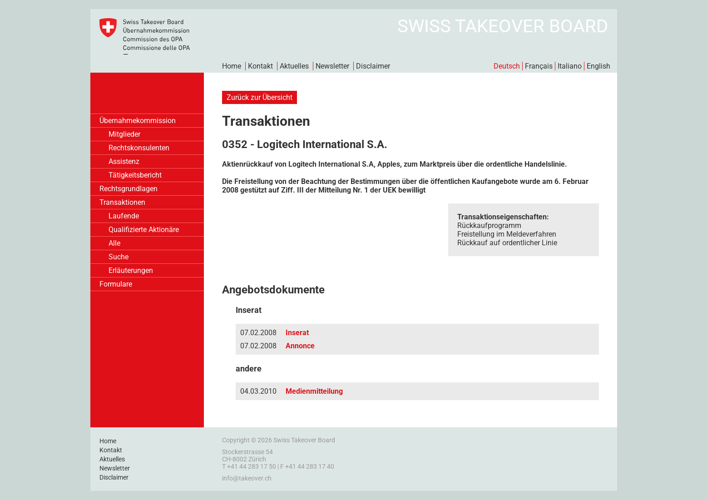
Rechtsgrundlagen (128, 188)
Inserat (297, 332)
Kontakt (260, 66)
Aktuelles (294, 66)
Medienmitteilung (314, 391)
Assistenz (124, 161)
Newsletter (332, 66)
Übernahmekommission (137, 120)
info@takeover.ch (247, 478)
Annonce (300, 346)
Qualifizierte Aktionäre (144, 229)
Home (231, 66)
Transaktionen (122, 202)
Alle (114, 243)
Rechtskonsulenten (139, 148)
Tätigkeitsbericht (135, 175)
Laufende (124, 216)
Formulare (115, 284)
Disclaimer (373, 66)
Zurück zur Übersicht (259, 97)
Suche (119, 256)
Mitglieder (124, 134)
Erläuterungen (131, 270)
